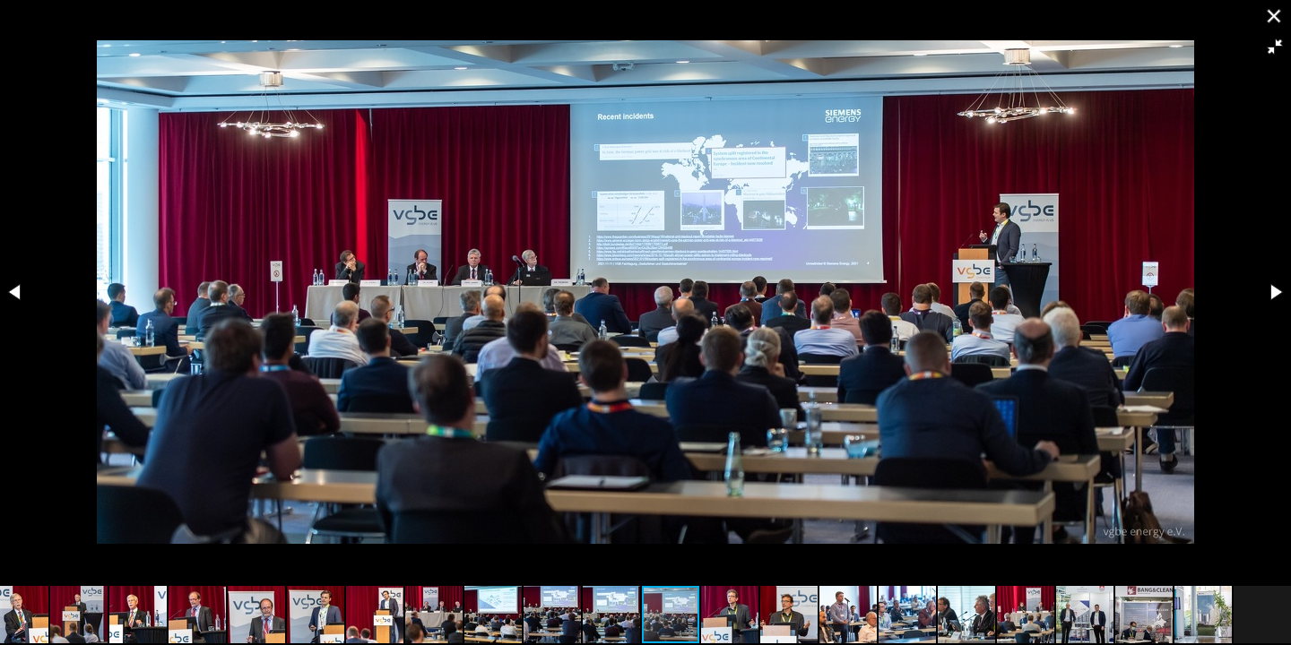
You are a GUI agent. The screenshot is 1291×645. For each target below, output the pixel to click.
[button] (1275, 46)
